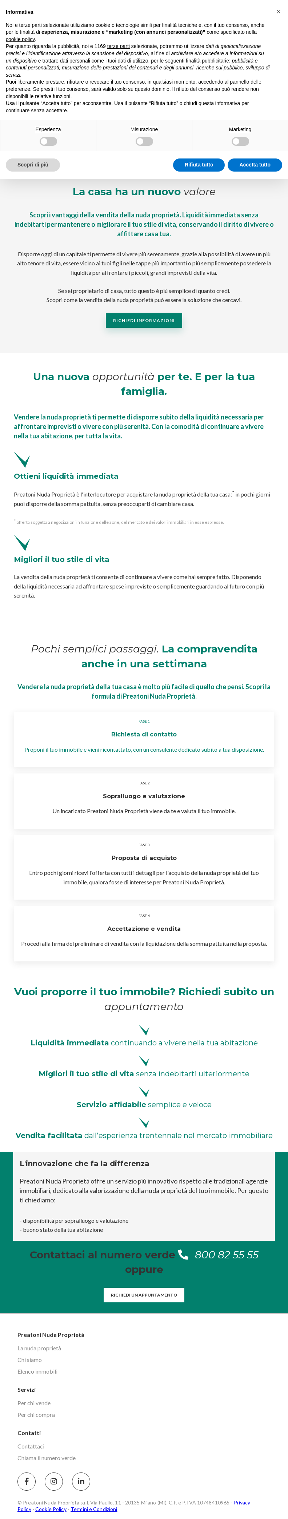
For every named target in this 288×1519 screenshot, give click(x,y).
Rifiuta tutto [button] (199, 165)
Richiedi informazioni (144, 320)
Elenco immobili (37, 1371)
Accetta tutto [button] (255, 165)
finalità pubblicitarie (207, 61)
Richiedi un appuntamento (144, 1295)
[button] (278, 11)
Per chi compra (36, 1414)
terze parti (118, 46)
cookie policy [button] (20, 39)
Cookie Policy (51, 1509)
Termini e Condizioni (94, 1509)
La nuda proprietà (39, 1348)
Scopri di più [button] (32, 165)
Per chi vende (34, 1402)
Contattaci (30, 1446)
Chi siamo (29, 1359)
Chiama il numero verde (46, 1457)
